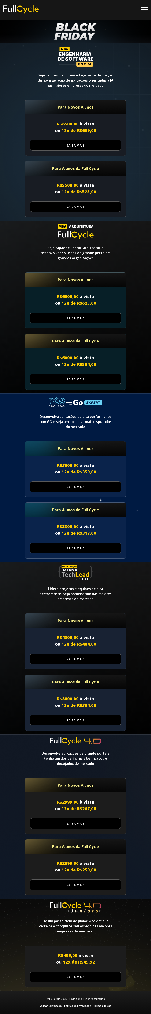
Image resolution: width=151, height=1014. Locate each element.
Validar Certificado (51, 1006)
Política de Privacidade (77, 1006)
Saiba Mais (75, 145)
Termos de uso (102, 1006)
